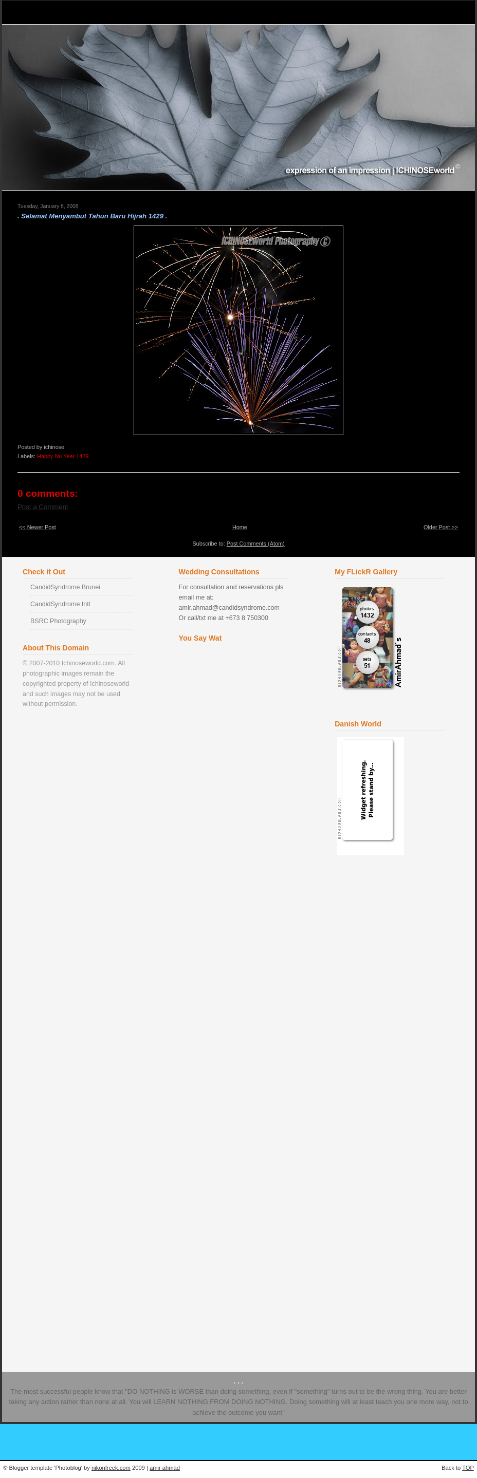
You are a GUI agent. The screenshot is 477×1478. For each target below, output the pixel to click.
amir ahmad (165, 1468)
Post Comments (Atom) (256, 543)
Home (239, 527)
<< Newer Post (37, 527)
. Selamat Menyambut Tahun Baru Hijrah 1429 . (92, 216)
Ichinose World (52, 12)
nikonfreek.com (111, 1468)
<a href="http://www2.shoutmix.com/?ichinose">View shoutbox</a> (235, 995)
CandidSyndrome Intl (60, 604)
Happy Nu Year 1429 (62, 456)
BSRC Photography (58, 621)
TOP (468, 1468)
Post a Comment (42, 507)
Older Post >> (441, 527)
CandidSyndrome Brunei (65, 587)
